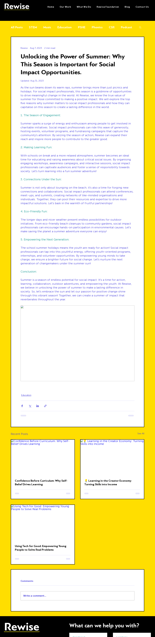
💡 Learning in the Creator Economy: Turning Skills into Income (108, 482)
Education (64, 27)
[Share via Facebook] (22, 405)
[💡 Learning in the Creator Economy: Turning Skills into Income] (112, 457)
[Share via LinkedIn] (37, 405)
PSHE (81, 27)
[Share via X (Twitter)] (29, 405)
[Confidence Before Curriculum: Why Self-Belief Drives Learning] (42, 457)
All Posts (17, 27)
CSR (112, 27)
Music (47, 27)
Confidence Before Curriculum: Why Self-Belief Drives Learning (41, 482)
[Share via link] (45, 405)
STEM (33, 27)
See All (140, 433)
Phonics (97, 27)
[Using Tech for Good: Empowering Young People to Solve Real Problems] (42, 523)
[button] (83, 7)
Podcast (126, 27)
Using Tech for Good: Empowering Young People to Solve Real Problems (40, 548)
